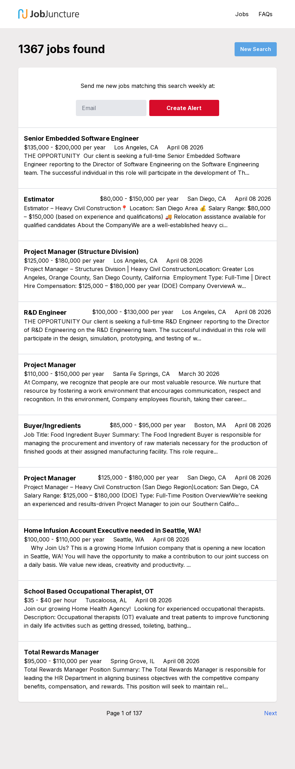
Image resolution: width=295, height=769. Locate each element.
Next (270, 713)
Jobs (242, 14)
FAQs (265, 14)
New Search (255, 49)
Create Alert (184, 107)
